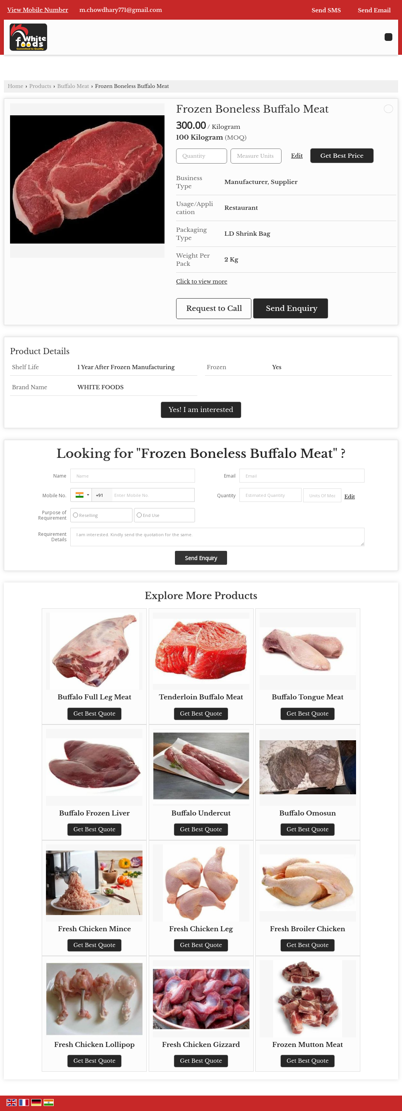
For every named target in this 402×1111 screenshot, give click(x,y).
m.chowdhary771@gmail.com (121, 10)
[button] (37, 10)
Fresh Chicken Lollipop (94, 1045)
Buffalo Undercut (201, 813)
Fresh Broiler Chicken (307, 929)
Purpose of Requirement (52, 515)
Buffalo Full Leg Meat (94, 697)
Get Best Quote (94, 713)
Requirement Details (52, 537)
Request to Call (214, 308)
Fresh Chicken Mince (94, 929)
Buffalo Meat (73, 86)
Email (230, 476)
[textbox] (256, 156)
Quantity (226, 495)
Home (15, 86)
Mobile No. (54, 495)
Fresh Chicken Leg (201, 929)
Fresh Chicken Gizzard (201, 1045)
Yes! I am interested (201, 410)
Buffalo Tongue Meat (308, 697)
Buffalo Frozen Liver (94, 813)
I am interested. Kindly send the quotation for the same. (217, 537)
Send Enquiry (292, 308)
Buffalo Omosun (307, 813)
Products (40, 86)
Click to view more (201, 282)
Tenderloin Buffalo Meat (201, 697)
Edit (297, 156)
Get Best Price (341, 155)
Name (59, 476)
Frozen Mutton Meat (307, 1045)
